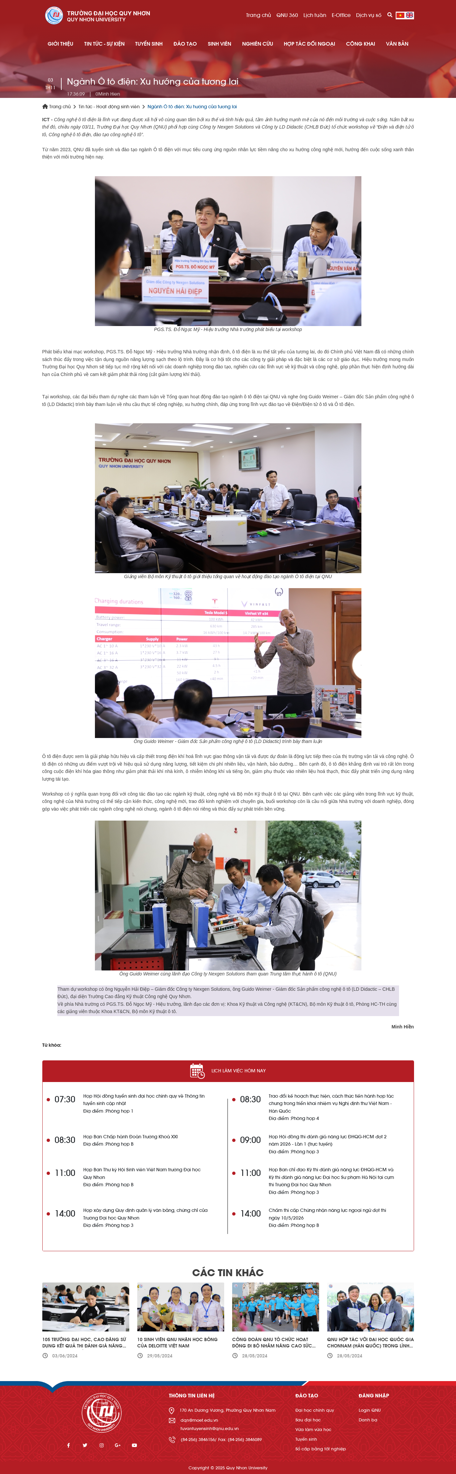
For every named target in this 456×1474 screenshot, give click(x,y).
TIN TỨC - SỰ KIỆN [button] (104, 44)
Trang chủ (258, 15)
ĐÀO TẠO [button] (185, 44)
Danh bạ (368, 1420)
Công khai (360, 44)
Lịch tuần (314, 15)
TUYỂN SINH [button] (149, 44)
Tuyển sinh (306, 1439)
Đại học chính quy (314, 1410)
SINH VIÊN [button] (219, 44)
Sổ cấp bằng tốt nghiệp (320, 1449)
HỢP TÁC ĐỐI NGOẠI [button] (309, 44)
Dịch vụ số (368, 15)
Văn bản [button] (397, 44)
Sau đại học (308, 1420)
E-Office (341, 15)
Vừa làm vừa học (313, 1429)
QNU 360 (287, 15)
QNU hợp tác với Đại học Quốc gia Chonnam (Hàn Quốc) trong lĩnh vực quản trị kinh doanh (370, 1346)
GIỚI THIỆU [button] (60, 44)
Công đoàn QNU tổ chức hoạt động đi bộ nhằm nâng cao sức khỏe (272, 1346)
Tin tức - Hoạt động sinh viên (109, 107)
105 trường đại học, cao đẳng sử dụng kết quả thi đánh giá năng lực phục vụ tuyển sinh (84, 1346)
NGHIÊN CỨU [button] (257, 44)
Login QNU (370, 1410)
